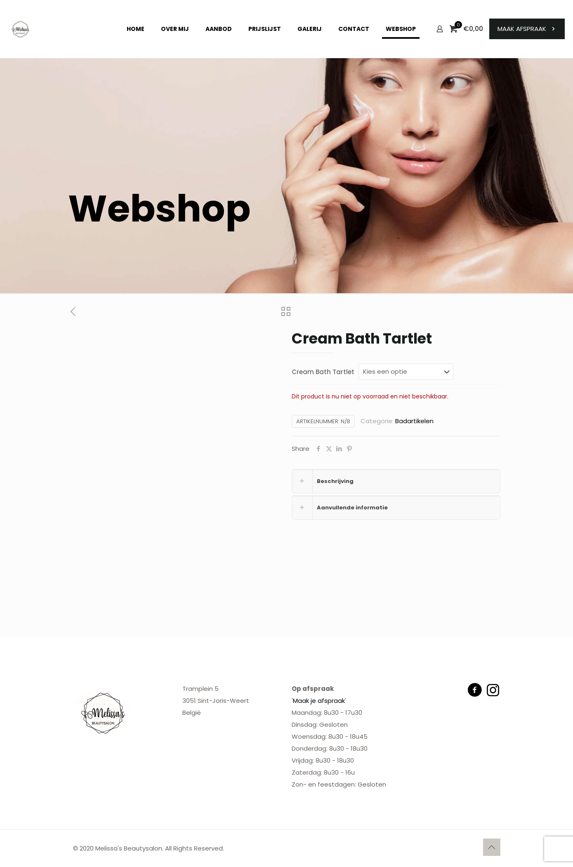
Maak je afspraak (319, 700)
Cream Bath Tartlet (323, 372)
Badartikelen (414, 421)
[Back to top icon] (491, 847)
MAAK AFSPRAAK (527, 28)
